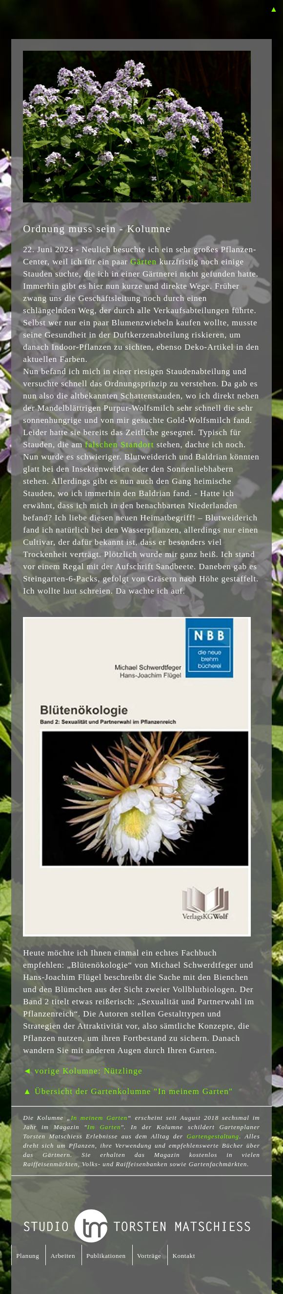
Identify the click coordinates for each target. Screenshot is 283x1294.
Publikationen (106, 1255)
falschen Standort (119, 444)
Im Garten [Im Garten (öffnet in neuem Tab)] (104, 1127)
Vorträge (149, 1255)
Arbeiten (62, 1255)
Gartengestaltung (212, 1136)
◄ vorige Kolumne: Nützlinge (82, 1070)
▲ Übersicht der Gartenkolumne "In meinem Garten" (128, 1091)
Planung (27, 1255)
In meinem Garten (99, 1117)
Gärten (143, 261)
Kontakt (183, 1255)
